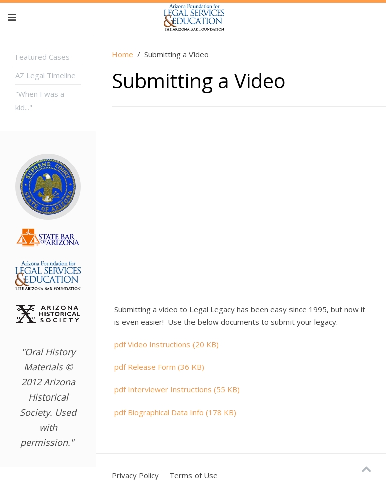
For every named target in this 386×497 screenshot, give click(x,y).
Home (122, 54)
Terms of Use (193, 475)
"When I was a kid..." (39, 100)
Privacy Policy (135, 475)
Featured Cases (42, 57)
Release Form (159, 367)
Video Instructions (166, 344)
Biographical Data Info (175, 412)
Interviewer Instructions (177, 389)
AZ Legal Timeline (45, 75)
